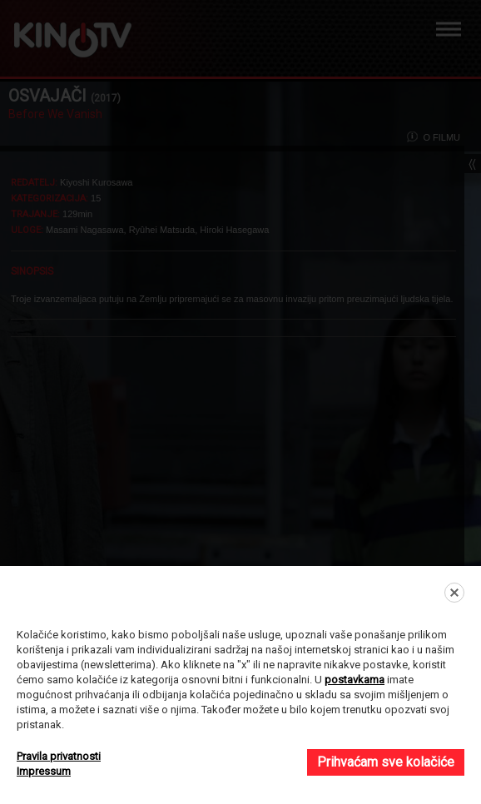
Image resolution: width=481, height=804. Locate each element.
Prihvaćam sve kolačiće (385, 762)
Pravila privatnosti (59, 756)
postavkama (354, 679)
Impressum (44, 771)
